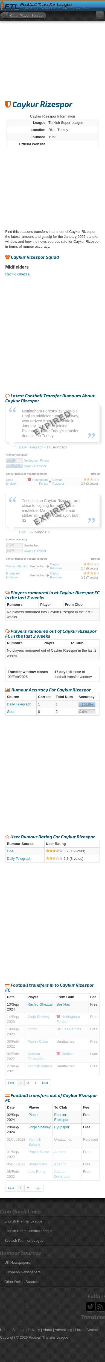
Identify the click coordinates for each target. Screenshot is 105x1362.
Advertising (63, 1330)
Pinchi (32, 1029)
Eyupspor (61, 1127)
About (47, 1330)
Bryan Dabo (37, 1164)
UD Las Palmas (68, 1029)
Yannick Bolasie (39, 1066)
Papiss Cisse (37, 1041)
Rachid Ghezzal (17, 274)
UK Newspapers (17, 1262)
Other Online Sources (21, 1282)
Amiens (60, 1152)
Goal (10, 712)
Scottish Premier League (23, 1240)
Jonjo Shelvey (38, 1017)
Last (45, 1082)
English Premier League (23, 1221)
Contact (92, 1330)
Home (5, 1330)
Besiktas (63, 1004)
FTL (11, 6)
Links (79, 1330)
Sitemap (18, 1330)
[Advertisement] (52, 58)
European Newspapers (22, 1272)
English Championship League (28, 1231)
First (11, 1082)
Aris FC (60, 1164)
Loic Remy (36, 1172)
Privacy (34, 1330)
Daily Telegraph (19, 704)
